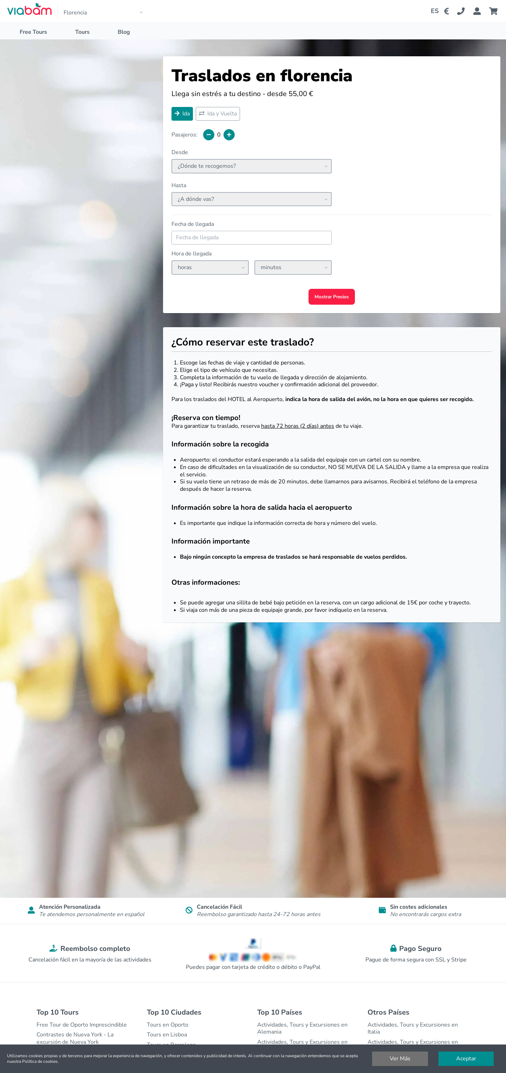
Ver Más (400, 1058)
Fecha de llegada (192, 224)
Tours (82, 32)
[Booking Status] (481, 11)
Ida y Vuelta (218, 114)
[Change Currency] (448, 11)
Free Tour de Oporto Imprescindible (82, 1025)
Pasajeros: (184, 135)
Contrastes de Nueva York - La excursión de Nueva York (75, 1038)
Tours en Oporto (167, 1025)
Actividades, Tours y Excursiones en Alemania (302, 1028)
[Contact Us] (465, 11)
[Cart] (494, 11)
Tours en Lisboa (167, 1035)
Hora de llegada (191, 254)
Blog (124, 32)
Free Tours (33, 32)
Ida (182, 114)
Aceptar (466, 1058)
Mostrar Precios (331, 296)
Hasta (178, 185)
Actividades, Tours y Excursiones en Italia (413, 1028)
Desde (179, 152)
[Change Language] (432, 11)
